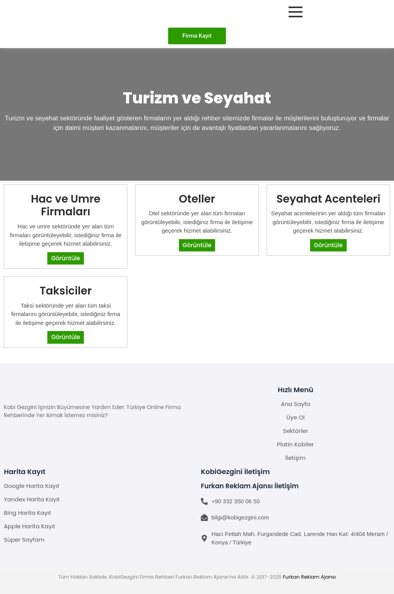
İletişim (295, 458)
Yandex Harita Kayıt (32, 499)
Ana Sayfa (295, 404)
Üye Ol (295, 417)
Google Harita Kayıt (31, 486)
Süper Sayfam (24, 540)
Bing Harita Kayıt (27, 513)
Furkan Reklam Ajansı (309, 577)
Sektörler (295, 431)
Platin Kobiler (295, 444)
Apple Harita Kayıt (29, 526)
